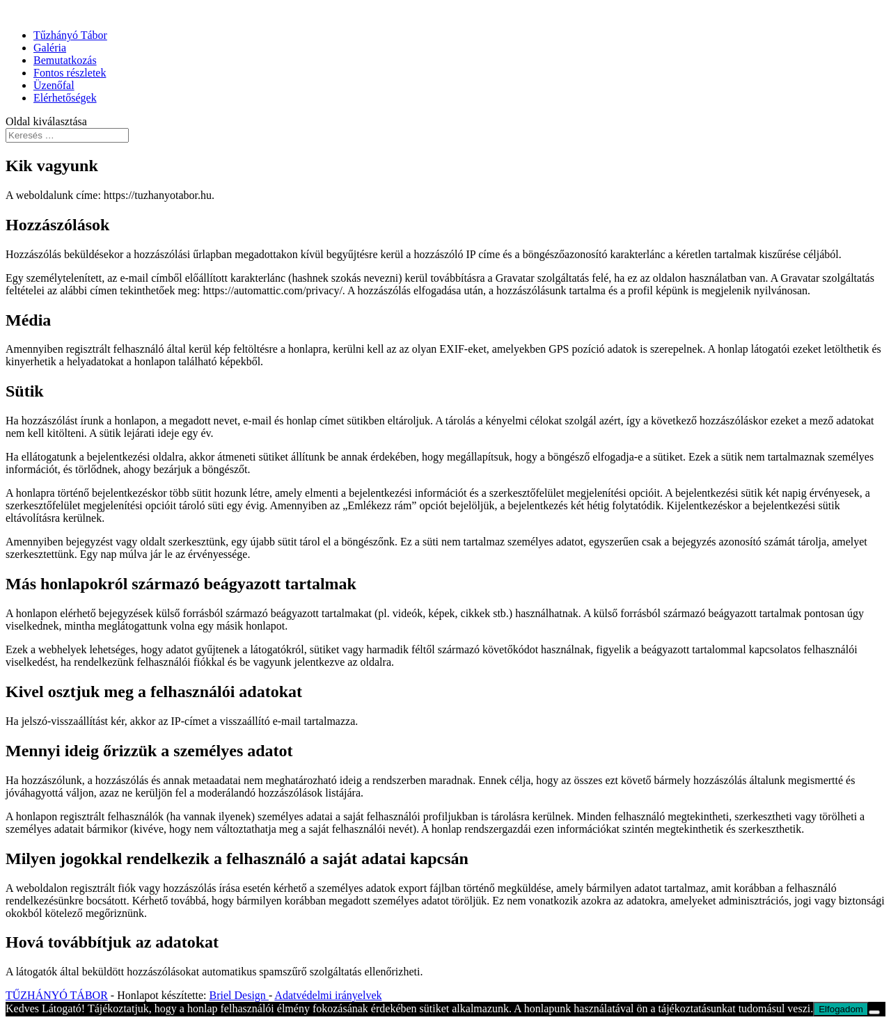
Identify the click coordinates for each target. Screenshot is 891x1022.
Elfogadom (841, 1009)
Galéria (49, 48)
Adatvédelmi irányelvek (327, 995)
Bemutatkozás (65, 60)
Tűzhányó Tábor (70, 35)
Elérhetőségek (65, 98)
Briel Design (239, 995)
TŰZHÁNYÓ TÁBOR (57, 995)
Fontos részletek (69, 73)
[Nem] (874, 1012)
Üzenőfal (53, 85)
